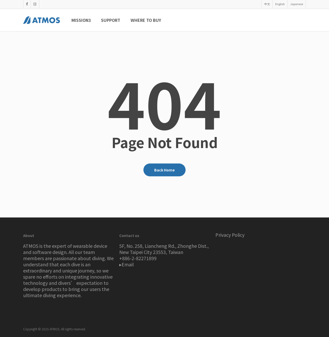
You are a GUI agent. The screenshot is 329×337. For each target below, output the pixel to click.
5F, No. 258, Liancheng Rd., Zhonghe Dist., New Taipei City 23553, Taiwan (164, 248)
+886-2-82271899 (138, 258)
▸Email (126, 264)
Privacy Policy (229, 234)
